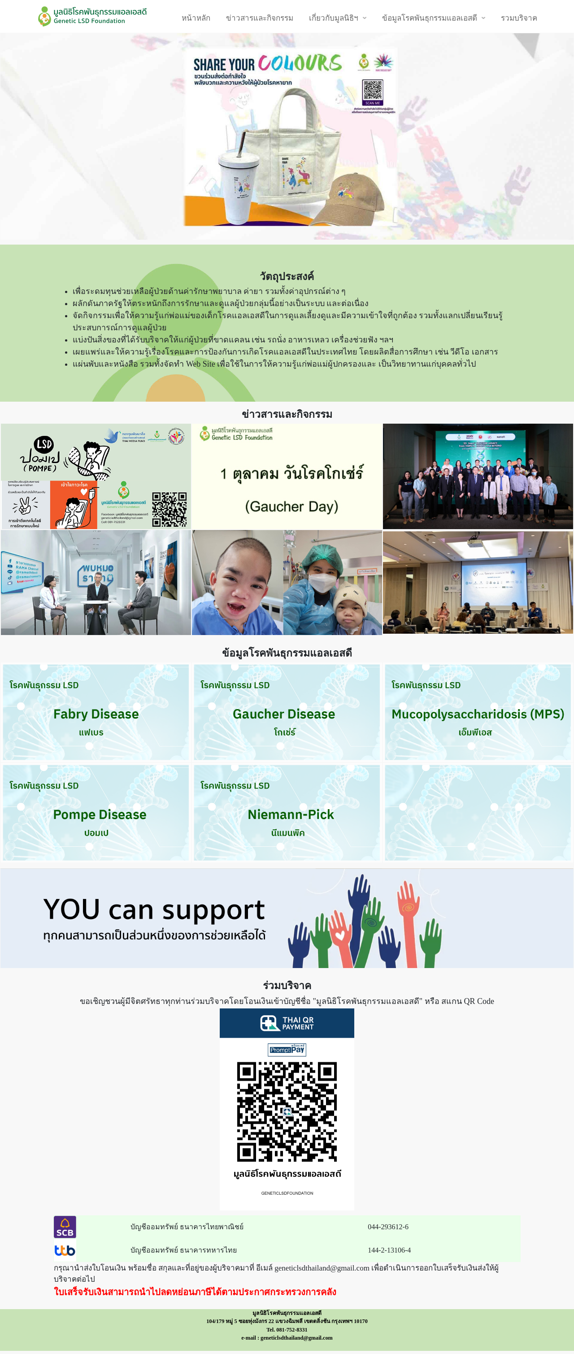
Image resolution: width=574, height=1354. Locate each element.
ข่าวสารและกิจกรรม (259, 18)
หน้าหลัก (196, 18)
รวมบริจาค (519, 18)
